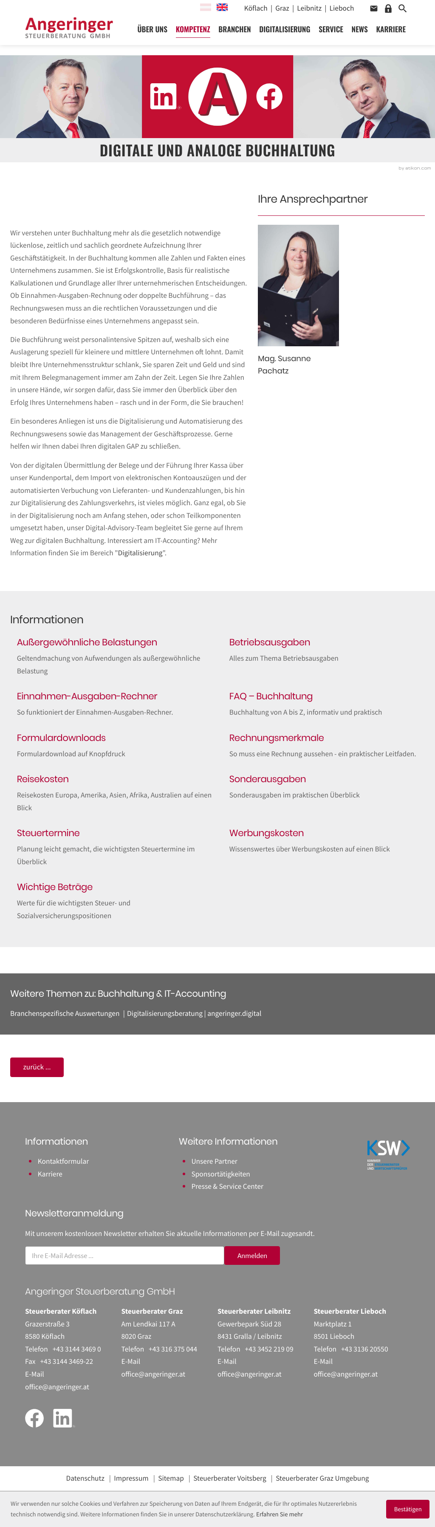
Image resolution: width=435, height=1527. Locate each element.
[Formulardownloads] (111, 746)
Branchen (237, 32)
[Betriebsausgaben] (324, 650)
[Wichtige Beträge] (111, 901)
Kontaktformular (63, 1161)
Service (333, 32)
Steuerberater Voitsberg (229, 1478)
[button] (374, 8)
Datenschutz (85, 1478)
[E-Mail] (124, 1255)
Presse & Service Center (227, 1186)
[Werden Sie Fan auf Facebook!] (269, 96)
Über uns (155, 32)
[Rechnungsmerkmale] (324, 746)
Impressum (131, 1478)
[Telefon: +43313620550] (364, 1349)
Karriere (393, 32)
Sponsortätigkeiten (220, 1174)
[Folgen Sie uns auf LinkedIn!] (166, 96)
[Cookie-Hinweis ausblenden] (407, 1509)
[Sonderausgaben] (324, 787)
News (362, 32)
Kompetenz (195, 32)
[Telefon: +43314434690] (77, 1349)
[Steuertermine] (111, 847)
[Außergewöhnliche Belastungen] (111, 656)
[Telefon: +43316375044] (173, 1349)
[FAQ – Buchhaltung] (324, 704)
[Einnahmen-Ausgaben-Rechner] (111, 704)
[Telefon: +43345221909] (269, 1349)
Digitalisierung (287, 32)
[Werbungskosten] (324, 841)
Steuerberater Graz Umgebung (322, 1478)
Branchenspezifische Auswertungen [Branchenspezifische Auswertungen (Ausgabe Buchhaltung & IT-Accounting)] (64, 1013)
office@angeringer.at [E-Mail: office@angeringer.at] (57, 1386)
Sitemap (171, 1478)
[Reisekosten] (111, 793)
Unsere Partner (214, 1161)
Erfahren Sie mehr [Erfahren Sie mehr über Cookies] (279, 1514)
